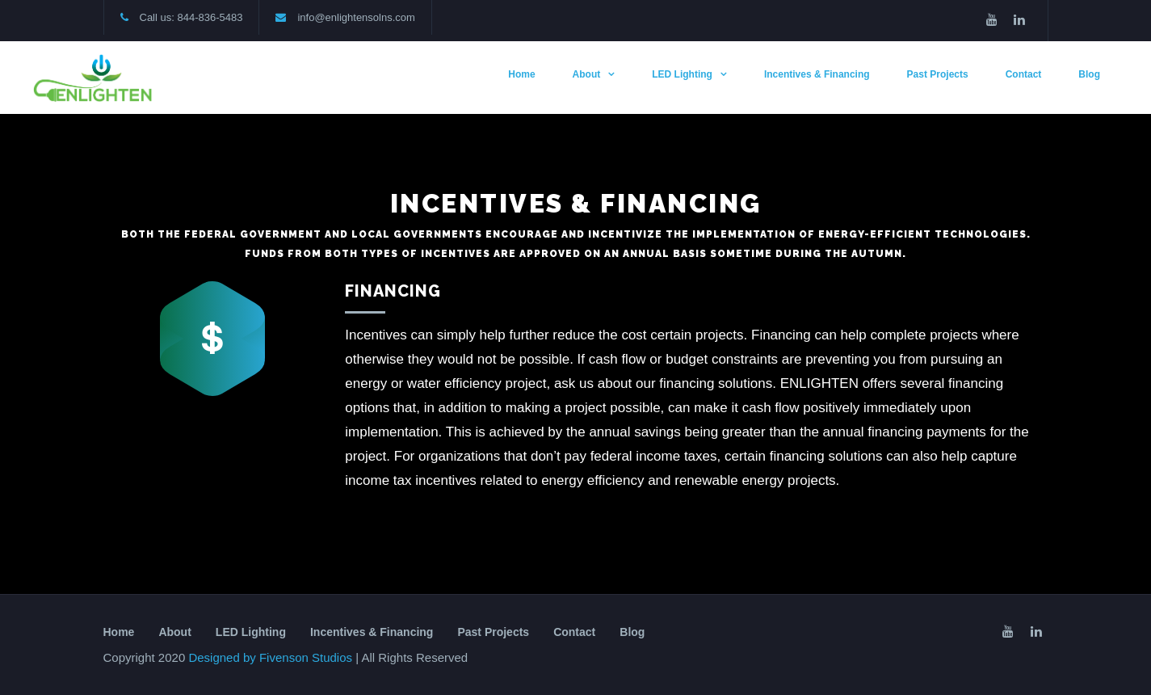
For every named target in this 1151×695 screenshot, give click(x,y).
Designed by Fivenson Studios (271, 657)
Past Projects (937, 74)
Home (521, 74)
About (587, 74)
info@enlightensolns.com (355, 17)
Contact (1024, 74)
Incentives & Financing (817, 74)
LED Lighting (682, 74)
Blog (1089, 74)
